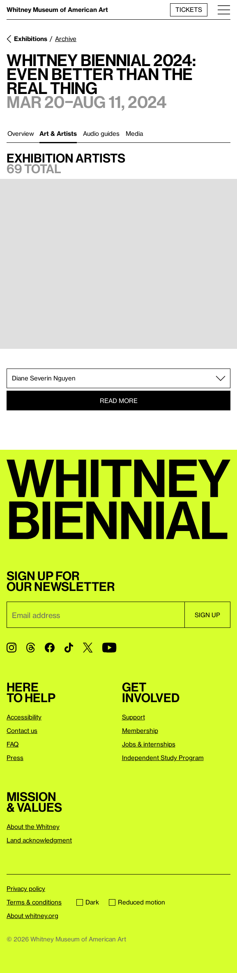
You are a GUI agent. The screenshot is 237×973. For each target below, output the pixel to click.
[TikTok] (69, 647)
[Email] (95, 615)
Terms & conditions (34, 902)
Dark (87, 902)
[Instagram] (11, 647)
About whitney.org (32, 915)
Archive (65, 38)
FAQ (12, 744)
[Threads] (30, 647)
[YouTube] (109, 647)
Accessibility (24, 717)
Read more (119, 400)
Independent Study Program (163, 757)
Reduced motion (137, 902)
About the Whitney (33, 826)
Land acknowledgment (39, 840)
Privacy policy (26, 888)
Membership (140, 730)
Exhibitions (30, 38)
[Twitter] (87, 647)
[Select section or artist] (118, 378)
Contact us (22, 730)
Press (15, 757)
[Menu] (223, 9)
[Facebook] (50, 647)
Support (133, 717)
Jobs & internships (148, 744)
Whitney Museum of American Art (57, 9)
